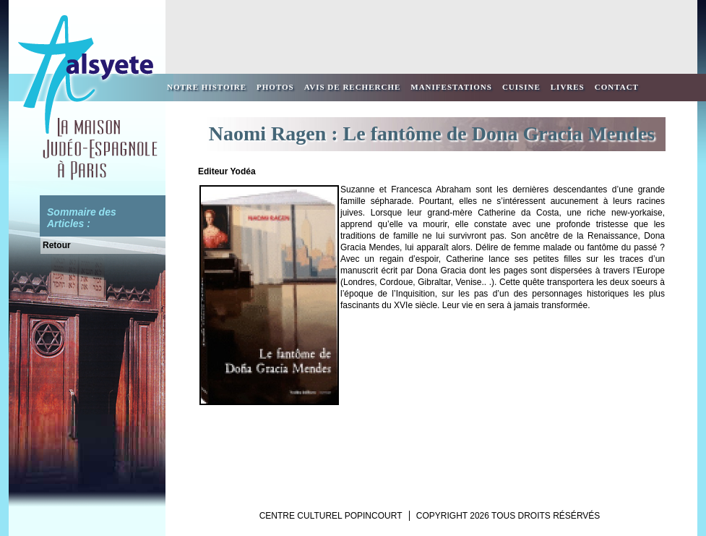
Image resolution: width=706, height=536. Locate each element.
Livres (568, 86)
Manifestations (451, 86)
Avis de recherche (352, 86)
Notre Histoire (206, 86)
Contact (617, 86)
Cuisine (521, 86)
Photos (275, 86)
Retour (57, 245)
